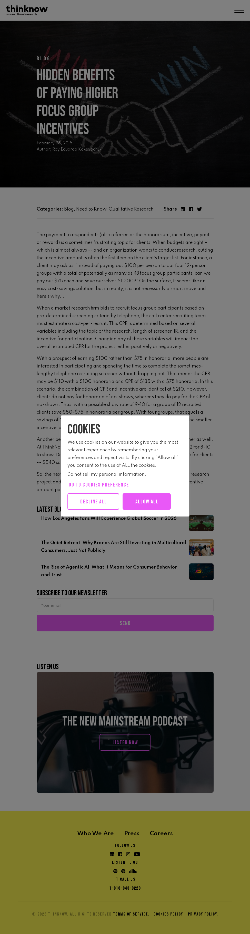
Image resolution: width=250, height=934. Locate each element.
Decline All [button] (94, 502)
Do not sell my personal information (106, 474)
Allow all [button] (149, 502)
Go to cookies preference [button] (99, 485)
